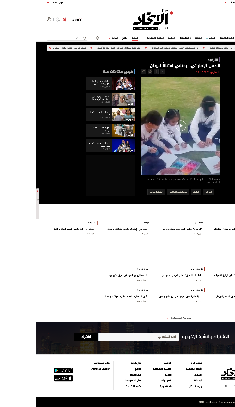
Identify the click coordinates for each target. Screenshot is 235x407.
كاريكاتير (100, 362)
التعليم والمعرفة (119, 37)
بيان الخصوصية (97, 380)
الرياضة (162, 37)
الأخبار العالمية (191, 37)
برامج (89, 37)
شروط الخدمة (97, 386)
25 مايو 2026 (106, 280)
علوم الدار (208, 37)
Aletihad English (65, 368)
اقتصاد (175, 37)
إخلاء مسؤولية (67, 362)
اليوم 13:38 (54, 233)
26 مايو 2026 (215, 280)
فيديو (99, 37)
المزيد (77, 37)
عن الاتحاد (99, 374)
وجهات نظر (149, 37)
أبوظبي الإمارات (200, 2)
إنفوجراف (130, 380)
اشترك (50, 336)
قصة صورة (130, 386)
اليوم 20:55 (216, 233)
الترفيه (136, 37)
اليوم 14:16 (108, 233)
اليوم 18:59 (162, 233)
